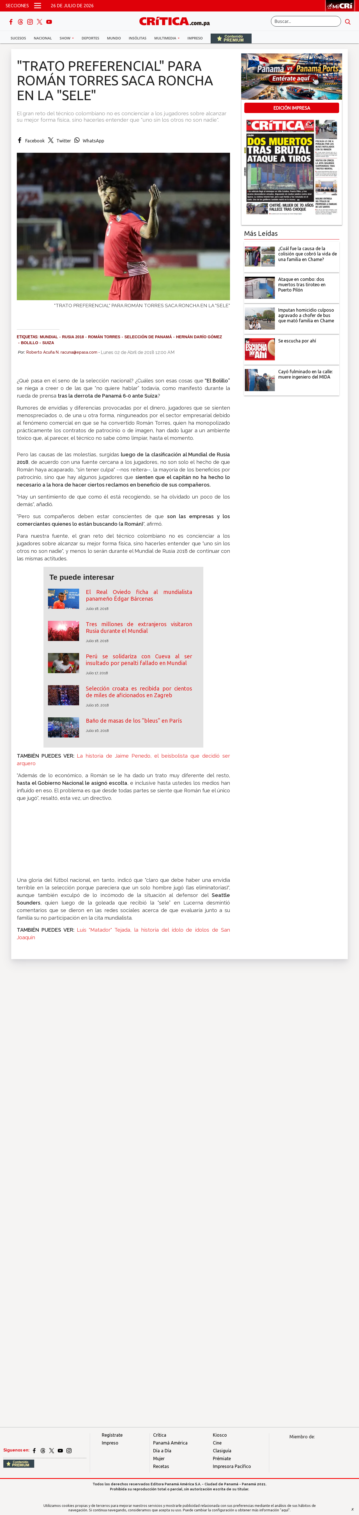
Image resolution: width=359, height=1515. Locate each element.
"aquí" (285, 1510)
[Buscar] (306, 21)
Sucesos (18, 38)
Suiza (48, 342)
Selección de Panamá (148, 337)
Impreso (195, 38)
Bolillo (29, 342)
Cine (217, 1442)
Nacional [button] (43, 38)
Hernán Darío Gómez (199, 337)
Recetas (161, 1466)
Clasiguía (222, 1450)
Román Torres (104, 337)
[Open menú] (37, 5)
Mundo (114, 38)
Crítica (159, 1435)
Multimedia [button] (165, 38)
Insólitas (137, 38)
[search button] (347, 21)
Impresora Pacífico (232, 1466)
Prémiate (222, 1458)
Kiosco (220, 1435)
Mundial (49, 337)
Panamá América (170, 1442)
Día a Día (162, 1450)
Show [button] (65, 38)
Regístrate (112, 1435)
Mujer (159, 1458)
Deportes (90, 38)
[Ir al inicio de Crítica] (177, 20)
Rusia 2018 (73, 337)
